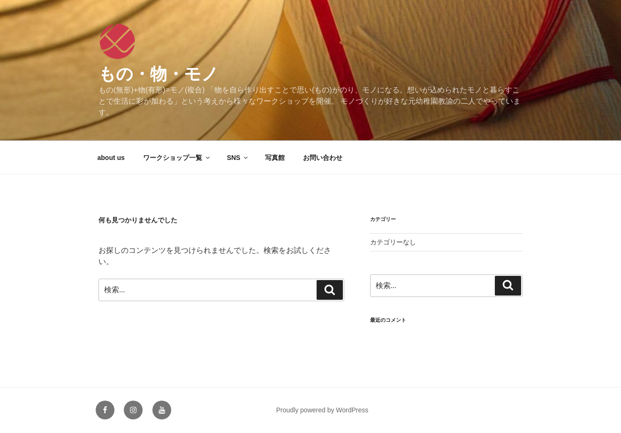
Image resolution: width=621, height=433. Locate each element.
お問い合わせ (322, 157)
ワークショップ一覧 (177, 157)
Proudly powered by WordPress (322, 410)
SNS (238, 157)
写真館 (275, 157)
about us (111, 157)
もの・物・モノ (158, 74)
